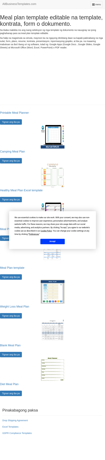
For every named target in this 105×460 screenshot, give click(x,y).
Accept (53, 241)
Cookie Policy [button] (46, 231)
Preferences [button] (34, 234)
